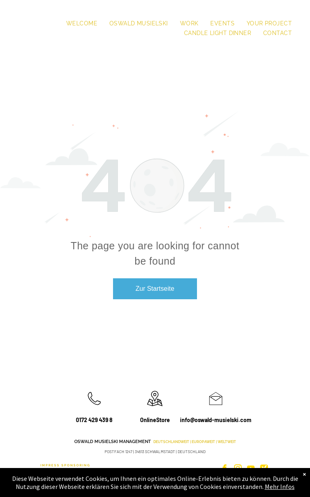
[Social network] (264, 469)
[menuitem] (81, 23)
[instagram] (237, 469)
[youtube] (251, 469)
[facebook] (224, 469)
